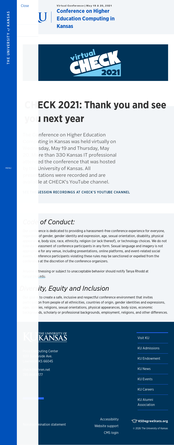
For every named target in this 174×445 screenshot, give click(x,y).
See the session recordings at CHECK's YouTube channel (77, 192)
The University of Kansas (155, 428)
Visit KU (143, 338)
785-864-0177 (33, 374)
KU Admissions (148, 348)
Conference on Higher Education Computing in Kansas (86, 18)
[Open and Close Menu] (8, 222)
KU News (144, 369)
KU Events (145, 379)
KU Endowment (149, 358)
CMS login (111, 432)
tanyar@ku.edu (34, 276)
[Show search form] (155, 17)
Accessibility (109, 419)
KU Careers (146, 389)
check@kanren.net (36, 369)
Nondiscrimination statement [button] (44, 424)
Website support (106, 426)
